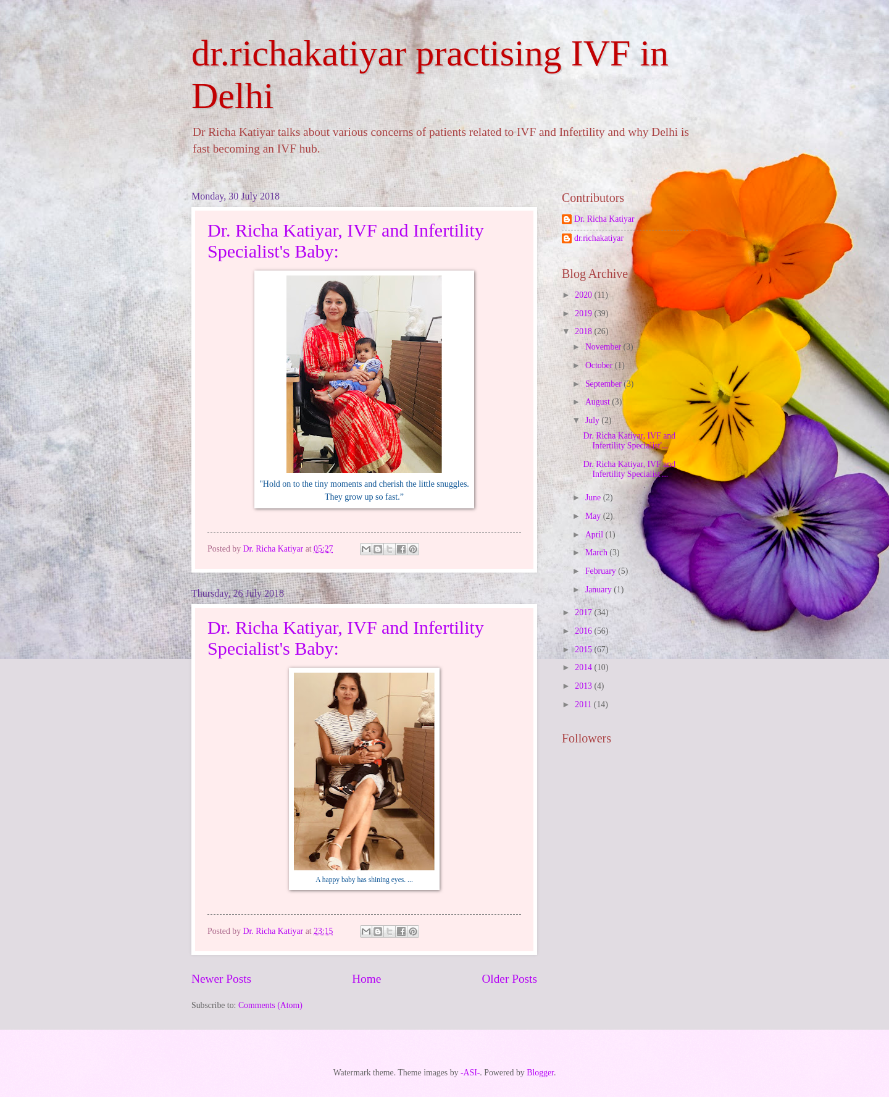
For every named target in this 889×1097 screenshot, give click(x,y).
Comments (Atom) (270, 1005)
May (594, 516)
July (593, 420)
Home (366, 978)
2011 (584, 704)
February (601, 571)
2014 (584, 667)
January (599, 589)
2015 (584, 649)
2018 (584, 331)
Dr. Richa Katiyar (604, 219)
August (598, 401)
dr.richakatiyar (599, 238)
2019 (584, 313)
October (600, 365)
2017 (584, 612)
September (604, 384)
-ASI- (470, 1072)
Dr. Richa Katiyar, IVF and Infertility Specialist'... (629, 441)
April (595, 534)
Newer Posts (221, 978)
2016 (584, 631)
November (604, 346)
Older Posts (509, 978)
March (597, 552)
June (594, 497)
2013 (584, 686)
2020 (584, 295)
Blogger (540, 1072)
